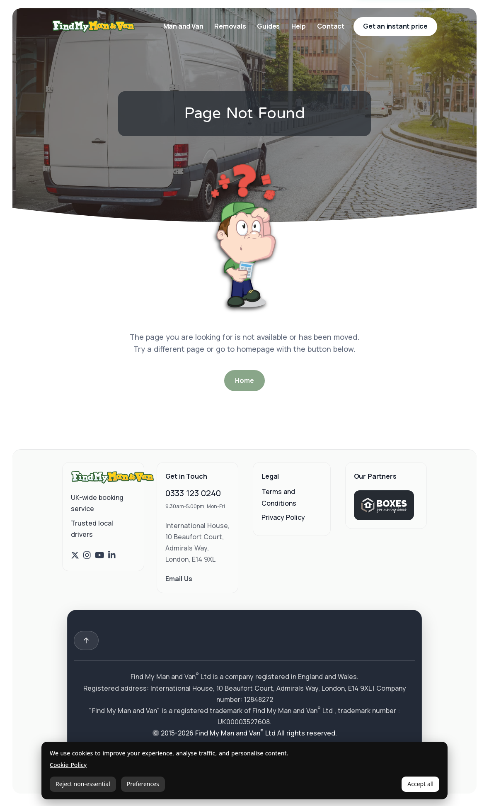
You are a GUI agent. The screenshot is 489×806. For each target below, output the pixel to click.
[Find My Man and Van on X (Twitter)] (75, 555)
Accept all (420, 784)
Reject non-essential (83, 784)
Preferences (143, 784)
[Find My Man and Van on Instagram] (87, 555)
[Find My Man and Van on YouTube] (99, 555)
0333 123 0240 (193, 493)
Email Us (178, 578)
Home (244, 380)
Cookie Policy (68, 765)
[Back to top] (86, 640)
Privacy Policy (283, 517)
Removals (230, 26)
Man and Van (184, 26)
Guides (268, 26)
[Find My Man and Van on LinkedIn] (112, 555)
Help (298, 26)
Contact (330, 26)
